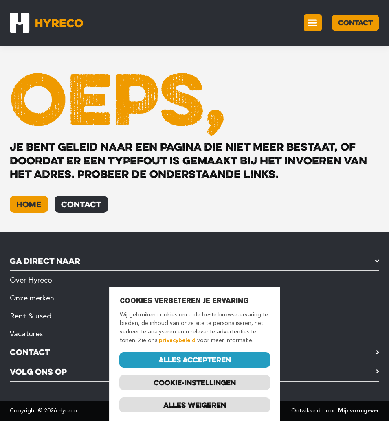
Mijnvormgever (358, 410)
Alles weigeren (194, 405)
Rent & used (30, 315)
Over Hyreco (31, 280)
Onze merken (32, 298)
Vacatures (26, 333)
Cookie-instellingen (195, 382)
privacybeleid (177, 340)
